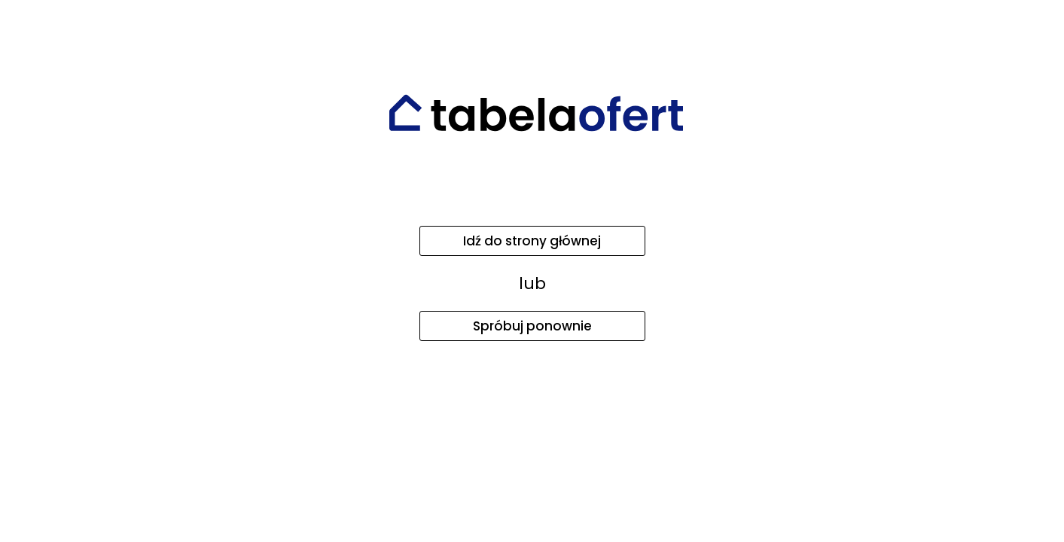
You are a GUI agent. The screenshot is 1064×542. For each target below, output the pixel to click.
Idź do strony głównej (532, 241)
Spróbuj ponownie (532, 326)
